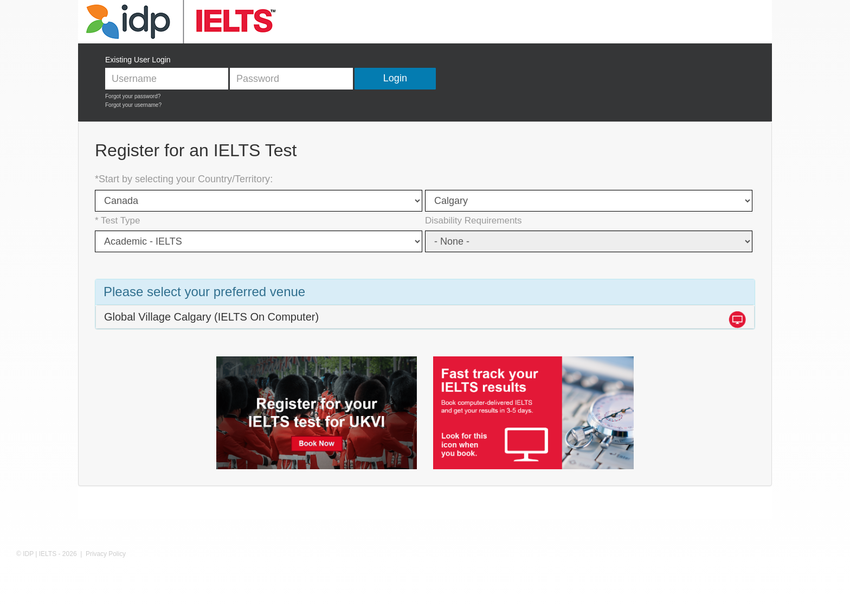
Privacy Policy (106, 554)
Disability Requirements (473, 220)
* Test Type (117, 220)
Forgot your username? (133, 105)
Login (395, 78)
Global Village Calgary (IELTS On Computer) (211, 317)
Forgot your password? (132, 96)
